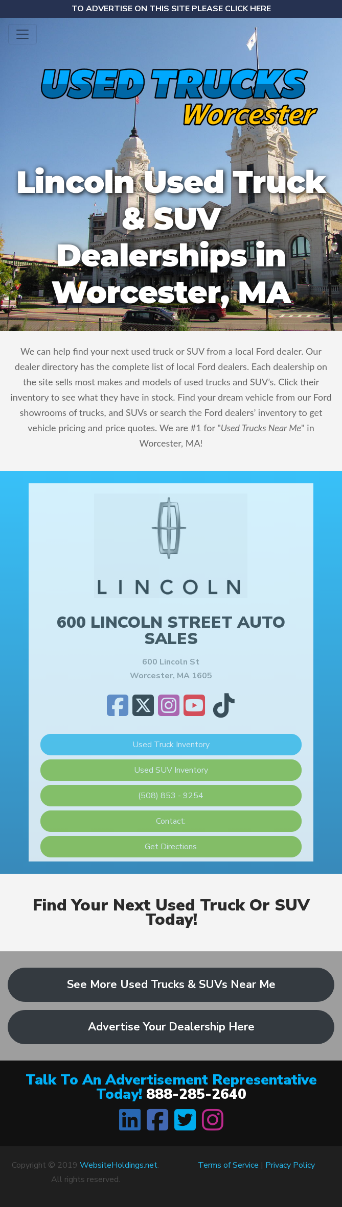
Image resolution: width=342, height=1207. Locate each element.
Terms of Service (228, 1165)
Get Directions (171, 846)
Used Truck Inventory (171, 744)
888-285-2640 (196, 1094)
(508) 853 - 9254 (170, 795)
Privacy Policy (290, 1165)
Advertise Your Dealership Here (171, 1026)
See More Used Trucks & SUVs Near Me (171, 984)
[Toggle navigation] (22, 34)
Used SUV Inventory (171, 770)
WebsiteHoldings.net (118, 1165)
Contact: (171, 821)
